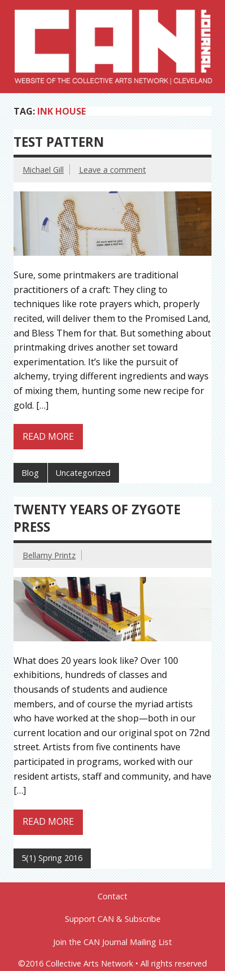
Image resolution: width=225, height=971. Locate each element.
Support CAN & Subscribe (113, 919)
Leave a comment (112, 169)
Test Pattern (59, 142)
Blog (30, 472)
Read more (48, 436)
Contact (112, 896)
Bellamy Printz (49, 555)
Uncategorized (83, 472)
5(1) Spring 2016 (51, 857)
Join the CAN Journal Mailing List (112, 942)
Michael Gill (43, 169)
